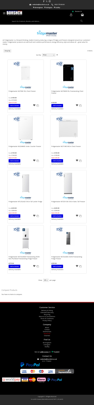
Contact (47, 329)
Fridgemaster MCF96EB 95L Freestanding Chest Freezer (67, 92)
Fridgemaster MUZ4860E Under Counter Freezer (25, 146)
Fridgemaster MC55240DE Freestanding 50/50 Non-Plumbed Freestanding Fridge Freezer (24, 258)
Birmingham (38, 7)
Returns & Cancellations (47, 316)
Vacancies (47, 334)
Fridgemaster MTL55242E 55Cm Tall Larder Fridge (25, 201)
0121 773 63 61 (60, 4)
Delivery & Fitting (47, 310)
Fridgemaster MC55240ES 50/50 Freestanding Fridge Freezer (66, 258)
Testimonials (47, 332)
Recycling (47, 314)
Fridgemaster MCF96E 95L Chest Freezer (22, 91)
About (47, 327)
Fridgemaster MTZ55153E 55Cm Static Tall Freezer (68, 201)
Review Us (78, 11)
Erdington (49, 7)
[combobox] (47, 21)
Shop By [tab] (7, 51)
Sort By (38, 55)
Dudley (57, 7)
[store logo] (14, 13)
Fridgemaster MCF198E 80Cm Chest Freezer (66, 146)
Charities (47, 336)
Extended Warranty (47, 312)
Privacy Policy (47, 320)
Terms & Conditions (47, 318)
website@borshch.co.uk (40, 4)
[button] (34, 105)
